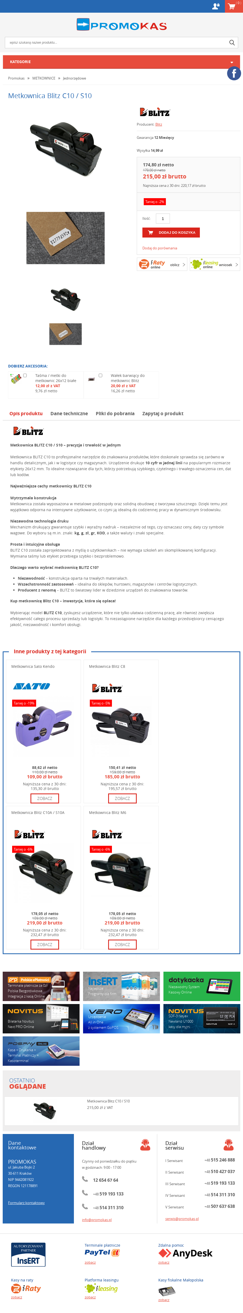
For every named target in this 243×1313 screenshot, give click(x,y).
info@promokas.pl (97, 1219)
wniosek (225, 264)
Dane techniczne (69, 413)
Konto (216, 6)
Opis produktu (26, 413)
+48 (108, 1194)
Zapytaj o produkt (162, 413)
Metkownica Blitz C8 (107, 666)
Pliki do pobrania (115, 413)
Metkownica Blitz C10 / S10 (108, 1101)
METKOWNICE (43, 78)
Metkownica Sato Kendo (32, 666)
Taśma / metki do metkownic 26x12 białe (55, 378)
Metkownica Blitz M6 (107, 812)
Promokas (121, 24)
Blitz (158, 124)
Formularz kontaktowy (26, 1202)
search (232, 42)
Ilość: (146, 218)
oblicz (174, 264)
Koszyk (238, 2)
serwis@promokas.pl (182, 1218)
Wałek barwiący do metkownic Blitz (128, 378)
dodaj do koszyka (177, 233)
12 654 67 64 (105, 1180)
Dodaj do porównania (159, 248)
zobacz (44, 798)
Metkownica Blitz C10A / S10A (37, 812)
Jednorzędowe (74, 78)
